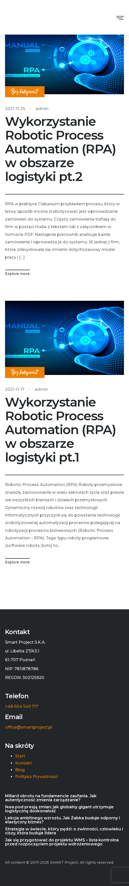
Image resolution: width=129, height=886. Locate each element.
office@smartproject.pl (28, 727)
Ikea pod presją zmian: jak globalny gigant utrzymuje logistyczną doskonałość (59, 809)
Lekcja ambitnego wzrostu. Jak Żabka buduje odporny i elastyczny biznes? (62, 820)
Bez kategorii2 (24, 91)
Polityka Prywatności (36, 777)
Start (20, 756)
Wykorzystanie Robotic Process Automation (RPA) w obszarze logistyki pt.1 (60, 429)
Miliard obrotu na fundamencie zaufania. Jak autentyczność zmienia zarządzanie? (51, 798)
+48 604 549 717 (21, 707)
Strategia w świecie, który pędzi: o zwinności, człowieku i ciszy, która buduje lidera (64, 831)
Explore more (17, 273)
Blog (20, 770)
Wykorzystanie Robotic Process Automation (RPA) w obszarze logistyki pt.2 (60, 149)
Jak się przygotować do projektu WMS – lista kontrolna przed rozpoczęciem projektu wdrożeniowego (62, 842)
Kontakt (23, 763)
